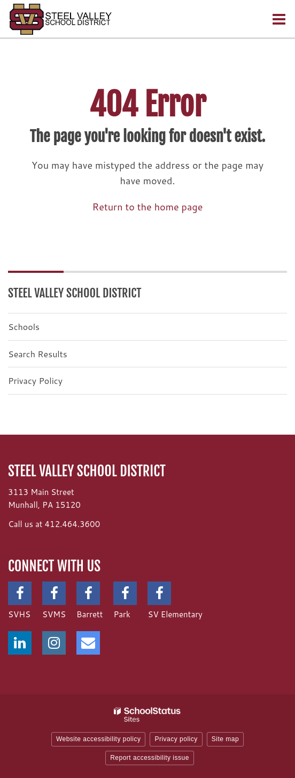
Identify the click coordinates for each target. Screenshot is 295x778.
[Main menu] (279, 18)
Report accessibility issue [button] (149, 757)
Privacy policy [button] (175, 739)
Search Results (37, 354)
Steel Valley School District (75, 293)
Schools (24, 326)
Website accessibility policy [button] (98, 739)
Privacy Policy (35, 380)
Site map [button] (225, 739)
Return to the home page (147, 207)
